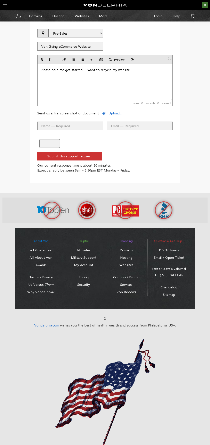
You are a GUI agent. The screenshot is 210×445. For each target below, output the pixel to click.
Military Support (83, 257)
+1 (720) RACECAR (169, 275)
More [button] (103, 16)
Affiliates (83, 250)
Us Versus (41, 284)
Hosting (126, 257)
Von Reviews (126, 292)
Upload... (112, 113)
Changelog (169, 287)
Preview (116, 59)
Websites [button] (82, 16)
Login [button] (158, 16)
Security (83, 284)
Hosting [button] (58, 16)
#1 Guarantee (40, 250)
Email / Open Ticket (169, 257)
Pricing (84, 277)
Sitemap (169, 294)
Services (126, 284)
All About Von (41, 257)
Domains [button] (35, 16)
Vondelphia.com (46, 325)
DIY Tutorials (169, 250)
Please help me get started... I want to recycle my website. (105, 82)
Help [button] (176, 16)
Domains (126, 250)
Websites (126, 265)
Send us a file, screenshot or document (68, 113)
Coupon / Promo (126, 277)
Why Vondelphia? (41, 292)
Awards (41, 265)
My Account (83, 265)
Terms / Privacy (41, 277)
